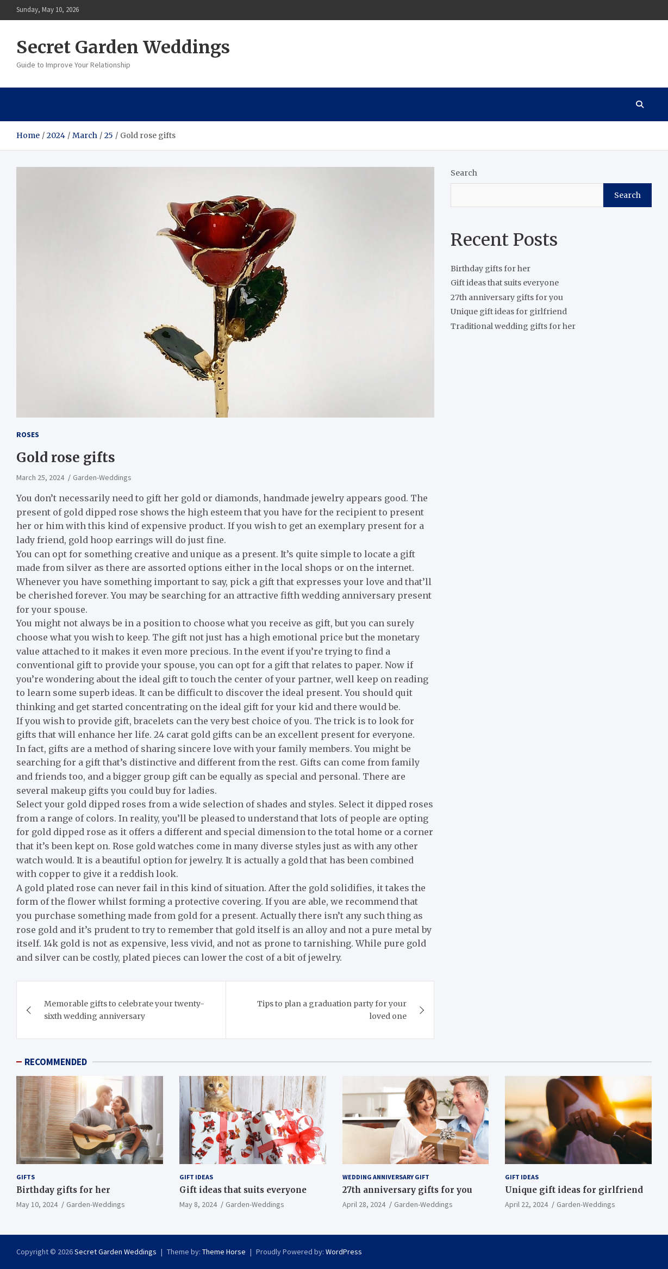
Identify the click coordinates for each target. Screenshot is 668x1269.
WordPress (344, 1251)
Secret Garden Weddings (123, 47)
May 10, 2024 (37, 1204)
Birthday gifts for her (490, 268)
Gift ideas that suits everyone (505, 283)
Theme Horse (224, 1251)
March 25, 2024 (40, 477)
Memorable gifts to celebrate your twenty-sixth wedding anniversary (124, 1010)
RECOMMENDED (55, 1062)
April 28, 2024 (363, 1204)
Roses (27, 434)
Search (464, 173)
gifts (25, 1177)
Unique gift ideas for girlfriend (509, 311)
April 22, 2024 (526, 1204)
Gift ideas (196, 1177)
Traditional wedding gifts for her (513, 326)
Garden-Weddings (102, 477)
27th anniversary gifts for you (507, 297)
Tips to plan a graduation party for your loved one (332, 1010)
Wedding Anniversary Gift (385, 1177)
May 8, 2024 (198, 1204)
